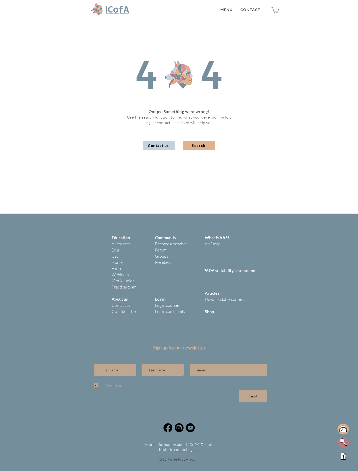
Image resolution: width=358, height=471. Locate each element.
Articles (212, 293)
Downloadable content (225, 299)
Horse (117, 262)
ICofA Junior (123, 280)
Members (163, 262)
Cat (115, 256)
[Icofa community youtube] (190, 427)
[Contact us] (159, 145)
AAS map (213, 243)
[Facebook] (167, 427)
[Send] (253, 396)
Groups (161, 256)
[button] (226, 9)
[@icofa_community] (179, 427)
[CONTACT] (251, 9)
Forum (160, 249)
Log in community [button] (170, 311)
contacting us (185, 449)
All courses (121, 243)
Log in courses (167, 305)
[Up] (343, 456)
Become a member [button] (171, 243)
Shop (209, 311)
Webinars (120, 274)
